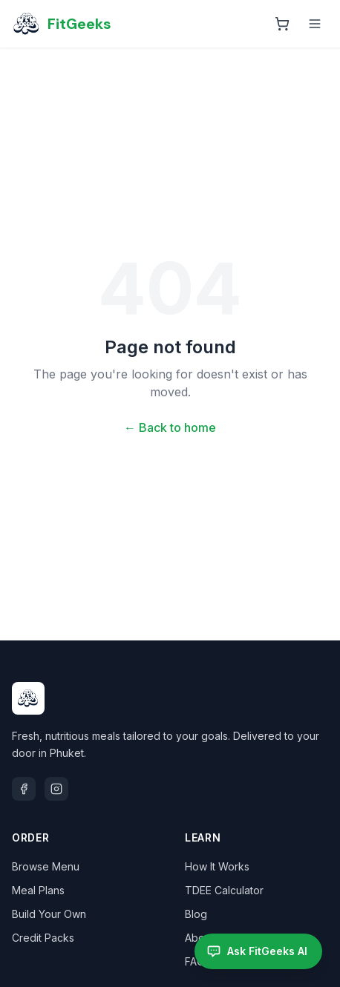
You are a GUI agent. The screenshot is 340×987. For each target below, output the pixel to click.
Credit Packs (43, 937)
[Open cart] (282, 23)
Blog (196, 914)
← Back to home (170, 427)
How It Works (217, 866)
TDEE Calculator (224, 890)
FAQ (195, 961)
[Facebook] (24, 789)
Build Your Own (49, 914)
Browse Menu (45, 866)
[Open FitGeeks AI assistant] (258, 951)
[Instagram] (56, 789)
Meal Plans (38, 890)
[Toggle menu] (314, 23)
